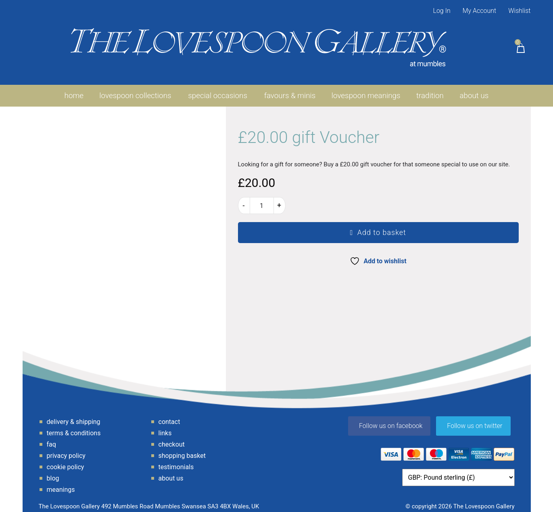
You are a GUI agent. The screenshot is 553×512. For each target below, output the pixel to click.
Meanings (61, 484)
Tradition (430, 89)
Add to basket (381, 226)
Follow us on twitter (474, 420)
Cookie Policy (65, 461)
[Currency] (458, 472)
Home (72, 89)
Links (165, 427)
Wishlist (519, 11)
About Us (475, 89)
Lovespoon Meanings (366, 89)
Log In (441, 11)
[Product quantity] (261, 199)
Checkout (172, 439)
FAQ (51, 439)
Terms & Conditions (74, 427)
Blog (53, 472)
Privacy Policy (66, 450)
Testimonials (176, 461)
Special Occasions (217, 89)
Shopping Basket (182, 450)
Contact (169, 416)
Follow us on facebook (390, 420)
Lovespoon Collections (134, 89)
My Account (480, 11)
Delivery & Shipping (73, 416)
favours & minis (289, 89)
